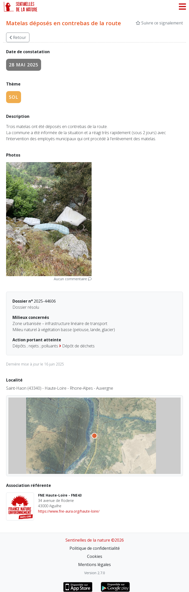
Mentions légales (94, 564)
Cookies (94, 556)
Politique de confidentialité (95, 548)
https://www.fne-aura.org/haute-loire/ (68, 511)
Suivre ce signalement (159, 23)
